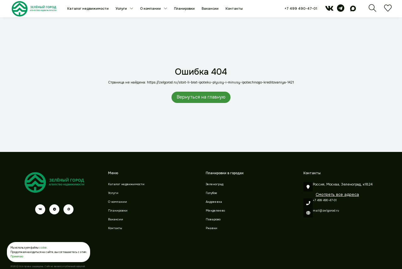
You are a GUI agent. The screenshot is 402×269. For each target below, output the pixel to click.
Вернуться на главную (201, 97)
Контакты (234, 8)
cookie (43, 248)
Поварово (213, 219)
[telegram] (340, 10)
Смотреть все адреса (337, 194)
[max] (353, 10)
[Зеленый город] (34, 8)
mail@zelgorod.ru (326, 211)
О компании (151, 8)
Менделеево (215, 211)
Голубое (211, 193)
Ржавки (211, 228)
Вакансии (210, 8)
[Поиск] (372, 10)
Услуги (122, 8)
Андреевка (214, 202)
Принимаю (16, 256)
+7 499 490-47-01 (301, 8)
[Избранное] (388, 10)
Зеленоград (214, 184)
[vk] (329, 10)
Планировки (184, 8)
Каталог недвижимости (88, 8)
